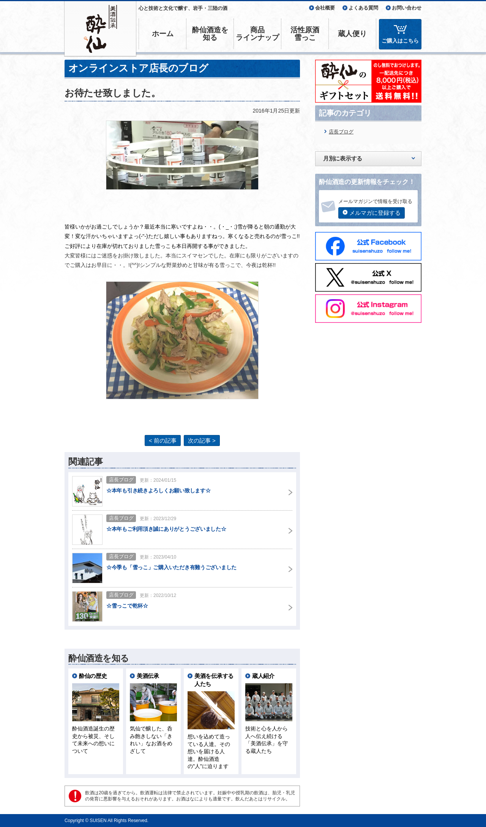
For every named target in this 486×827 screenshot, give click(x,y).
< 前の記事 (163, 440)
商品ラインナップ (257, 33)
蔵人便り (352, 34)
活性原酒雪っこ (304, 33)
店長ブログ (341, 132)
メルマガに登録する (375, 213)
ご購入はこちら (400, 41)
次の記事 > (202, 440)
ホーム (163, 34)
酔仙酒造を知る (210, 33)
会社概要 (325, 8)
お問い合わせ (406, 8)
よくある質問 (363, 8)
